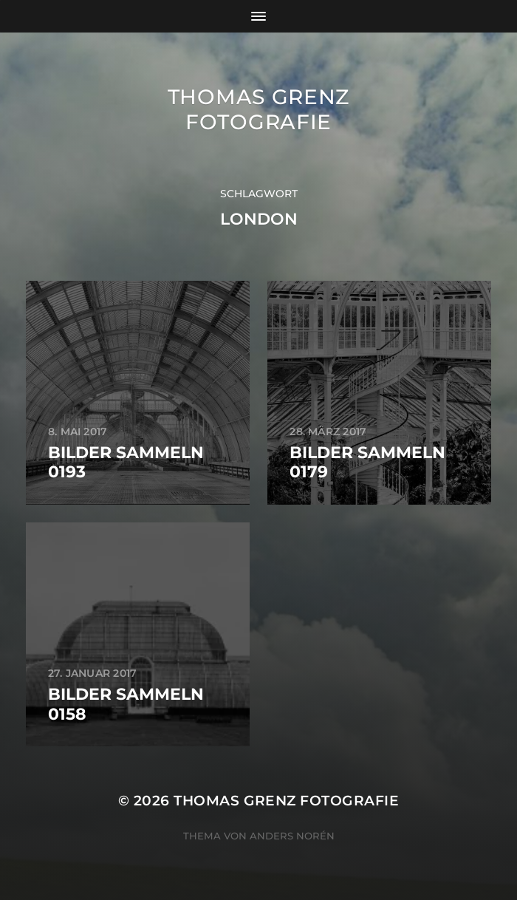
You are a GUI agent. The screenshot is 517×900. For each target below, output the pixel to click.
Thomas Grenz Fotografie (258, 109)
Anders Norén (292, 836)
